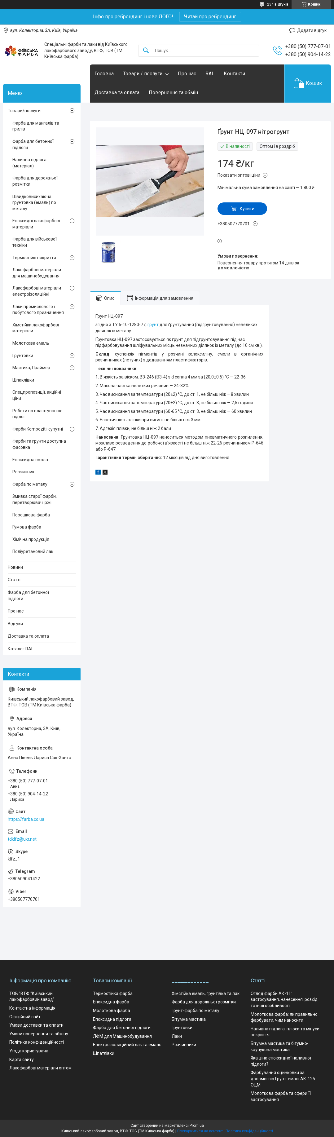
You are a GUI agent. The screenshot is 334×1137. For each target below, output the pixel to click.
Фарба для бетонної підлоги (33, 144)
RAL (209, 74)
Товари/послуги (24, 110)
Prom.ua (197, 1125)
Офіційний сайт (25, 1016)
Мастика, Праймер (31, 367)
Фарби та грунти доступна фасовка (39, 444)
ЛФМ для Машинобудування (122, 1036)
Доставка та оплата (116, 92)
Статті (14, 579)
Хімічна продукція (30, 539)
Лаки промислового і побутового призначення (38, 309)
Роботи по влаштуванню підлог (37, 413)
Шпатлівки (103, 1053)
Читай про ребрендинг (210, 17)
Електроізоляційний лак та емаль (127, 1044)
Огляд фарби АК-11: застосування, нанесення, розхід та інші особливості (284, 999)
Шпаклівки (23, 380)
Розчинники (184, 1044)
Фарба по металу (29, 484)
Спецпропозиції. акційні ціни (36, 395)
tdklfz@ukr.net (22, 839)
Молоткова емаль (30, 343)
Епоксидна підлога (112, 1019)
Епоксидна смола (30, 459)
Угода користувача (28, 1050)
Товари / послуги (142, 74)
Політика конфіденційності (36, 1042)
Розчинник (23, 471)
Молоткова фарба (111, 1010)
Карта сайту (21, 1059)
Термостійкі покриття (34, 257)
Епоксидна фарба (111, 1001)
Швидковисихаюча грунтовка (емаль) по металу (34, 202)
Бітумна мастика (189, 1019)
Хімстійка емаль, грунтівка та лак (206, 993)
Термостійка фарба (113, 993)
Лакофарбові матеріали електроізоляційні (36, 291)
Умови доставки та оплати (36, 1025)
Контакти (234, 74)
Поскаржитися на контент (200, 1131)
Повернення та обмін (173, 92)
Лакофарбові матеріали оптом (40, 1067)
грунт (153, 324)
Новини (15, 567)
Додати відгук (312, 30)
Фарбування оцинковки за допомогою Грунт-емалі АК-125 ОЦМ (283, 1078)
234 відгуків (277, 4)
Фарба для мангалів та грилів (35, 126)
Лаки (177, 1036)
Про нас (187, 74)
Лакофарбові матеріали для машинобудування (36, 272)
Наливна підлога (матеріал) (29, 162)
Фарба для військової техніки (34, 242)
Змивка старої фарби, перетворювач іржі (34, 499)
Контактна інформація (32, 1008)
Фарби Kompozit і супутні (37, 429)
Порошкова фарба (31, 514)
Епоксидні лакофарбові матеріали (36, 223)
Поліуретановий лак (32, 551)
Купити (247, 208)
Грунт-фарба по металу (195, 1010)
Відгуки (15, 623)
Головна (104, 74)
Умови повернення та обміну (38, 1033)
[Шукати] (146, 50)
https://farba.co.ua (26, 819)
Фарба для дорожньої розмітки (35, 181)
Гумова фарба (26, 526)
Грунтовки (22, 355)
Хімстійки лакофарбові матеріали (35, 328)
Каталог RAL (20, 648)
